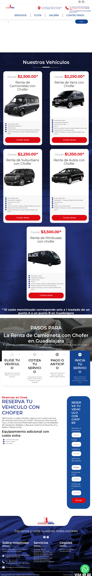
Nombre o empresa (76, 428)
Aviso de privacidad (65, 549)
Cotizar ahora (22, 140)
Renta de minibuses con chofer (43, 556)
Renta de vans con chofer (41, 555)
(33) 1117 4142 (25, 561)
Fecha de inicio (76, 472)
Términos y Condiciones (67, 548)
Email (74, 438)
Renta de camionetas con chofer (43, 553)
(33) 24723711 (76, 7)
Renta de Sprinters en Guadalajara (44, 560)
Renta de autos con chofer (41, 549)
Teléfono (76, 447)
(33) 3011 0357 (84, 7)
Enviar (79, 498)
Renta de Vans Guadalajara (42, 558)
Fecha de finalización (76, 484)
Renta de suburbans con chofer (43, 551)
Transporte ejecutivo (40, 548)
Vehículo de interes (76, 459)
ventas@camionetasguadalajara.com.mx (18, 565)
